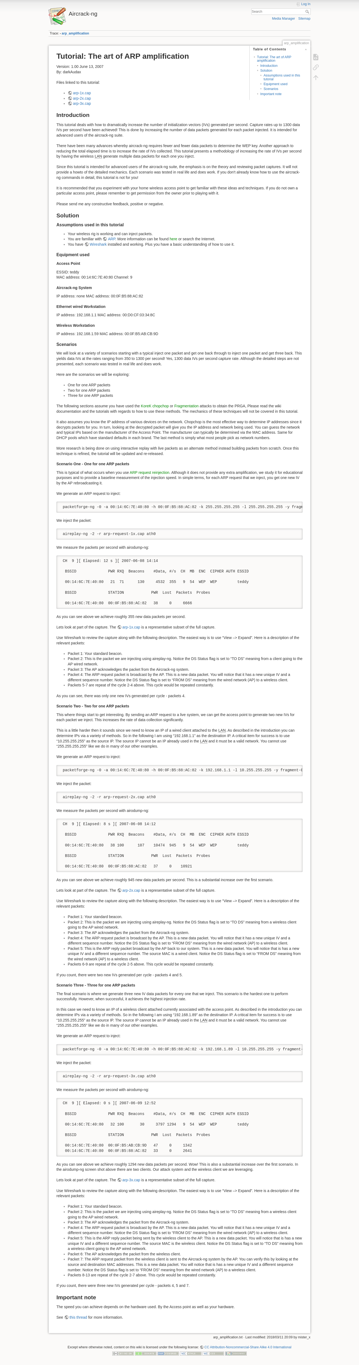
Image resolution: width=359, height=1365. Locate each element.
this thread (78, 1317)
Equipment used (275, 84)
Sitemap (304, 18)
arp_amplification (75, 33)
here (173, 239)
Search (307, 11)
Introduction (268, 66)
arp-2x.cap (82, 98)
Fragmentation (186, 406)
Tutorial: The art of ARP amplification (274, 58)
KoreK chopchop (155, 406)
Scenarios (270, 89)
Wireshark (98, 244)
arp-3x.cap (82, 103)
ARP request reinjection (150, 472)
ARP (111, 239)
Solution (266, 70)
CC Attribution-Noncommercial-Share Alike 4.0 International (247, 1347)
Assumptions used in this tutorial (281, 77)
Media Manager (283, 18)
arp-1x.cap (82, 93)
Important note (271, 94)
